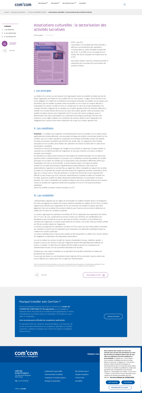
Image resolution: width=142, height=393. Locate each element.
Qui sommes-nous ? (84, 4)
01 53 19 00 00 (23, 381)
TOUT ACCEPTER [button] (112, 382)
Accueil (7, 12)
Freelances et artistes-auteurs (55, 378)
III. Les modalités (10, 36)
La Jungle (23, 388)
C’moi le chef (79, 378)
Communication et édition (54, 374)
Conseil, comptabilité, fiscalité (37, 12)
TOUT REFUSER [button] (128, 382)
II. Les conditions (10, 33)
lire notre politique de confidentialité (122, 377)
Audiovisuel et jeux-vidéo (53, 371)
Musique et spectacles (18, 12)
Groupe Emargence (81, 374)
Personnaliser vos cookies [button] (119, 387)
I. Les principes (9, 30)
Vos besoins (63, 4)
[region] (71, 12)
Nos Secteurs (44, 4)
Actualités (104, 4)
